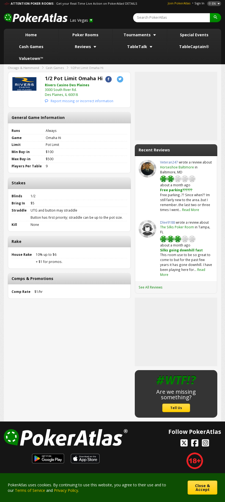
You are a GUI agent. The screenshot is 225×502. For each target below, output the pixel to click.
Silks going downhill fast (181, 250)
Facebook (108, 79)
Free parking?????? (176, 190)
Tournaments (138, 34)
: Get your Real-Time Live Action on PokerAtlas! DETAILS (95, 3)
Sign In (199, 3)
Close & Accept (202, 487)
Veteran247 (147, 168)
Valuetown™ (31, 58)
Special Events (194, 34)
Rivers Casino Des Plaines (67, 85)
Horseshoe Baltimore (177, 167)
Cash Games (31, 46)
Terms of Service (30, 490)
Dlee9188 (147, 228)
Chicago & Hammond (23, 68)
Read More (190, 209)
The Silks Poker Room (177, 227)
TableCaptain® (194, 46)
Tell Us (176, 408)
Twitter (120, 79)
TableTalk (137, 46)
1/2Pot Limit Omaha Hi (86, 68)
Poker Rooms (85, 34)
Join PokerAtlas (179, 3)
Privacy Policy (66, 490)
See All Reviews (151, 287)
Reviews (83, 46)
